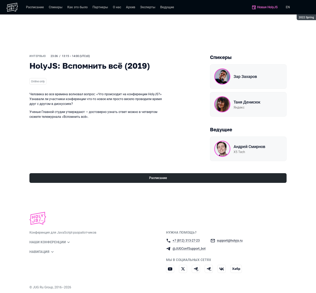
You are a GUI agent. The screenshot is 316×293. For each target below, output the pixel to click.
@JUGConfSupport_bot (189, 248)
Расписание (158, 178)
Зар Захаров (245, 76)
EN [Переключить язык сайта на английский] (288, 7)
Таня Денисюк (247, 102)
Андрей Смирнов (249, 146)
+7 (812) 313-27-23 (186, 240)
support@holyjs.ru (230, 240)
